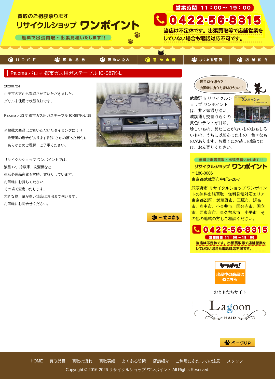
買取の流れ (115, 57)
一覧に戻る (164, 217)
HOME (23, 57)
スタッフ (235, 361)
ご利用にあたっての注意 (197, 361)
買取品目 (69, 57)
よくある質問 (206, 57)
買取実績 (160, 57)
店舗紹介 (252, 57)
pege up (237, 342)
